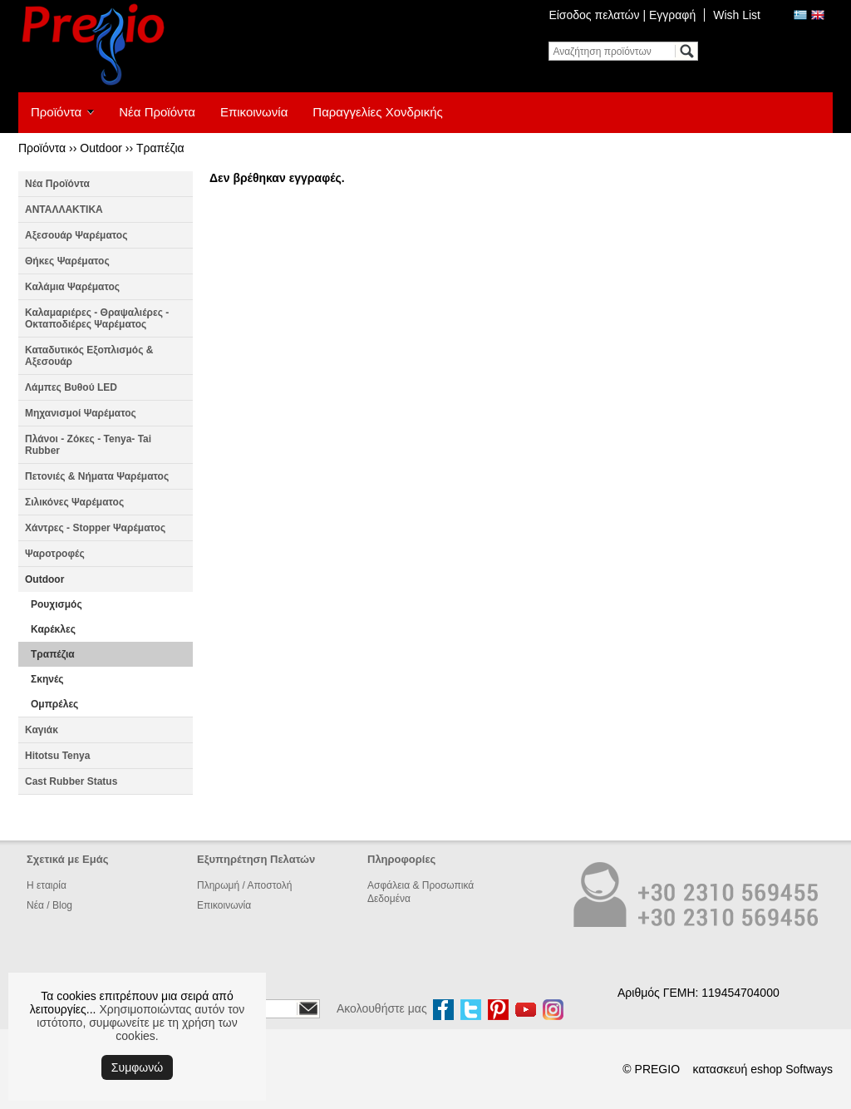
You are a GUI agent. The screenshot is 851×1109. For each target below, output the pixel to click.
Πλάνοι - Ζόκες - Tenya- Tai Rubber (88, 444)
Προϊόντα (56, 112)
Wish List (736, 15)
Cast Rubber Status (71, 781)
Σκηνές (47, 679)
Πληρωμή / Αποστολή (244, 885)
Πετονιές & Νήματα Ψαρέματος (97, 476)
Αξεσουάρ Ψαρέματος (76, 235)
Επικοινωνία (254, 112)
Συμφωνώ (137, 1067)
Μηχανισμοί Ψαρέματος (80, 413)
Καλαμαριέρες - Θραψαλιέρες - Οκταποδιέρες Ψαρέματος (97, 318)
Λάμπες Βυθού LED (71, 387)
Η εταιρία (46, 885)
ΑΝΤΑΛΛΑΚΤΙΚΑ (64, 209)
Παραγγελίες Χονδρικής (377, 112)
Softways (809, 1069)
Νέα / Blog (49, 905)
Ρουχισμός (56, 604)
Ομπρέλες (54, 704)
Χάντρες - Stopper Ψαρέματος (95, 528)
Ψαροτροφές (55, 553)
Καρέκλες (53, 629)
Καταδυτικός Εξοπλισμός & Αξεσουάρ (89, 355)
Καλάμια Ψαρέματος (72, 287)
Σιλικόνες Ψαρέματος (74, 502)
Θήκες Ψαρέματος (67, 261)
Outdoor (101, 148)
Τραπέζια (160, 148)
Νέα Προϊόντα (157, 112)
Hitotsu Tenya (57, 756)
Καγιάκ (41, 730)
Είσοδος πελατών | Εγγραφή (622, 15)
